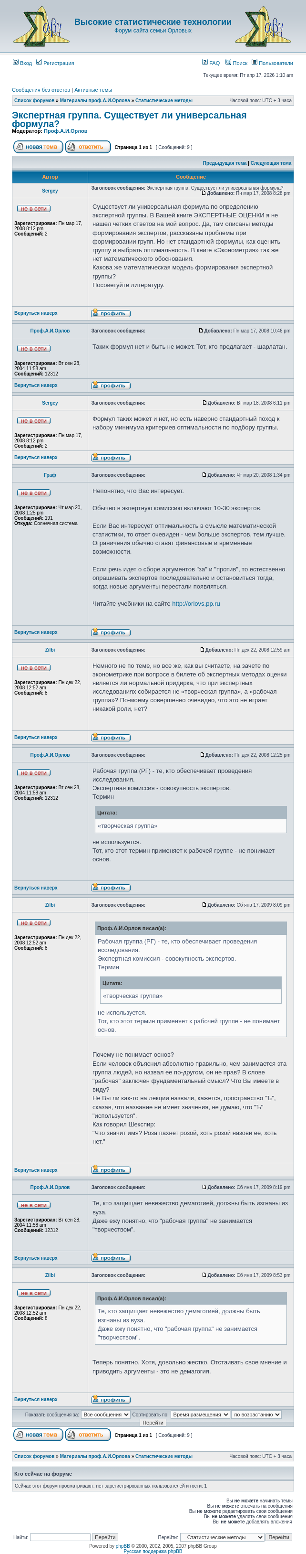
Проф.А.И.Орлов (65, 131)
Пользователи (272, 63)
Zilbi (50, 650)
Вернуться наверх (36, 313)
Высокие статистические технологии (153, 22)
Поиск (236, 63)
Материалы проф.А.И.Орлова (95, 100)
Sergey (50, 190)
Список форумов (34, 100)
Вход (22, 63)
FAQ (211, 63)
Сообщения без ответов (41, 90)
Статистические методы (164, 100)
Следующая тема (271, 163)
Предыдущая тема (225, 163)
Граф (50, 475)
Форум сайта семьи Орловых (153, 30)
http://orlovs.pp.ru (196, 603)
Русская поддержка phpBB (152, 1551)
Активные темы (93, 90)
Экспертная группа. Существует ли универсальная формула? (129, 119)
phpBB (123, 1546)
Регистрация (55, 63)
